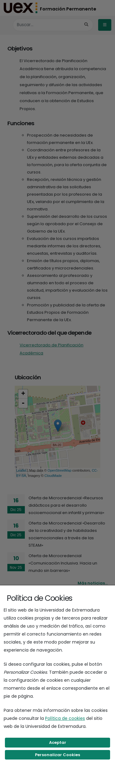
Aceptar (57, 742)
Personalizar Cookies (57, 755)
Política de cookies (65, 718)
